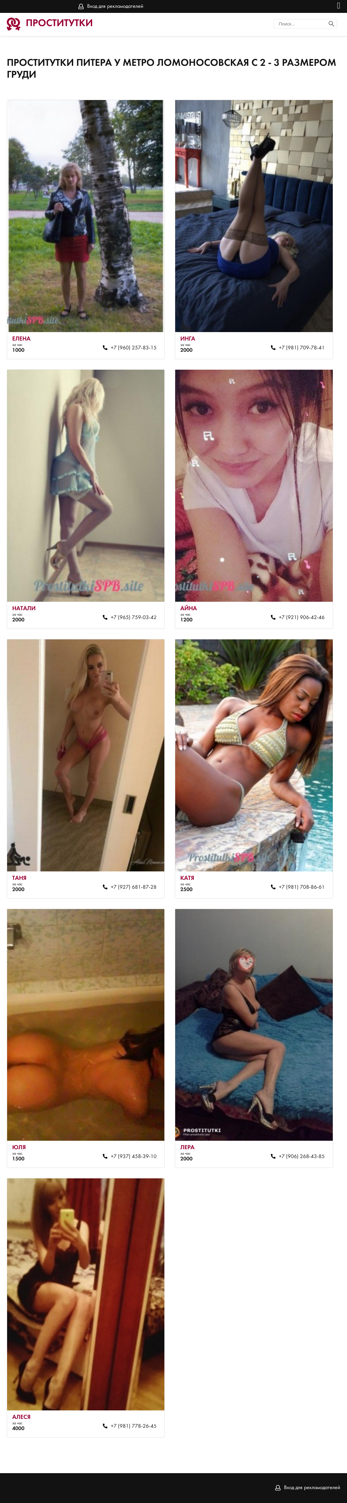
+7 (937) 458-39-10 (134, 1156)
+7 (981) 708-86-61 (302, 887)
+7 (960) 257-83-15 (134, 348)
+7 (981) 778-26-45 (134, 1426)
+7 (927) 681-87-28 (134, 887)
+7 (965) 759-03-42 (134, 617)
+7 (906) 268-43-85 (302, 1156)
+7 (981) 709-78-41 (302, 348)
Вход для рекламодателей (115, 6)
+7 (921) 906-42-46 (302, 617)
